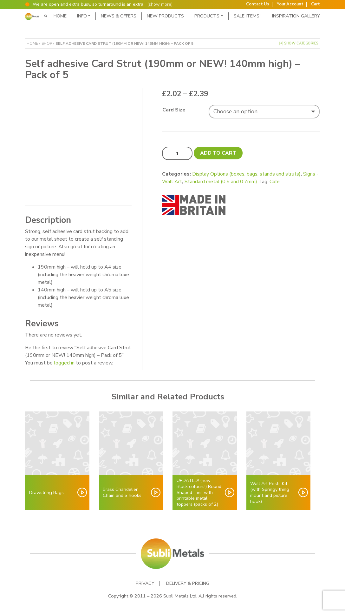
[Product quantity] (177, 153)
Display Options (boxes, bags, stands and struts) (246, 173)
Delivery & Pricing (187, 583)
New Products (165, 16)
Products (206, 16)
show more (160, 4)
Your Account (290, 4)
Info (82, 16)
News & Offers (118, 16)
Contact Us (257, 4)
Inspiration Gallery (296, 16)
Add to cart (218, 153)
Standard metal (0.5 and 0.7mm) (221, 181)
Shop (47, 43)
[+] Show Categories (298, 43)
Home (60, 16)
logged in (64, 362)
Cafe (275, 181)
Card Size (174, 109)
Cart (315, 4)
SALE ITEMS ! (248, 16)
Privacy (145, 583)
